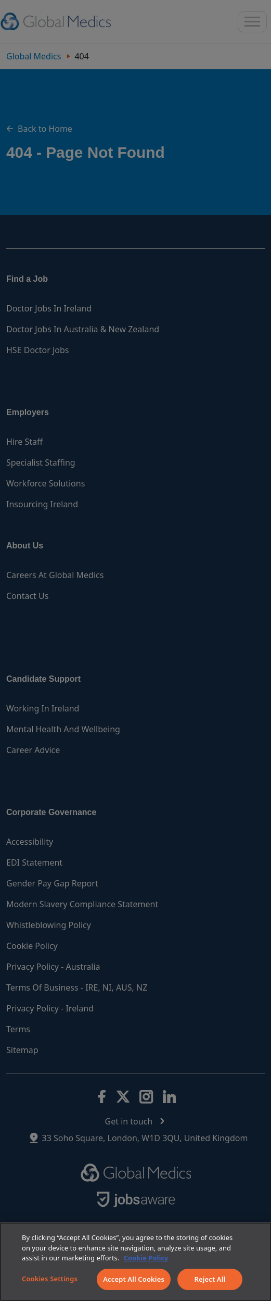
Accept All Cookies (133, 1279)
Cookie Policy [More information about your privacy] (146, 1257)
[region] (135, 1261)
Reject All (210, 1279)
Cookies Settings (50, 1278)
